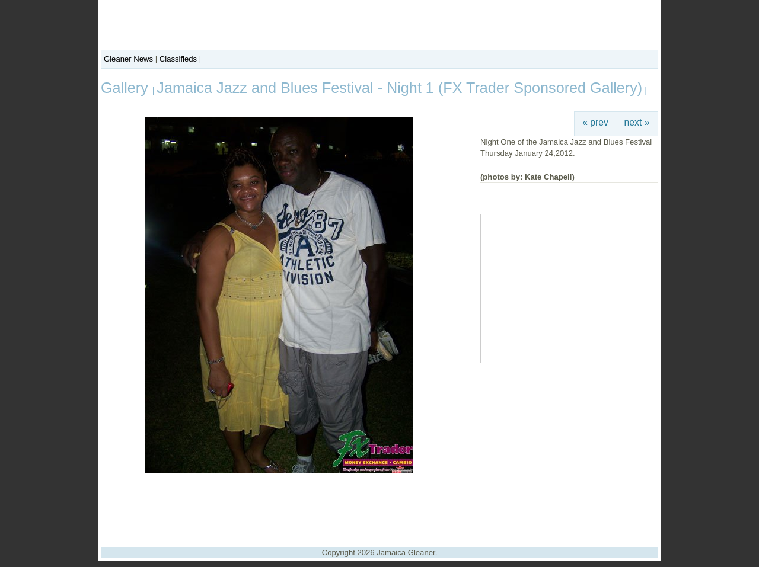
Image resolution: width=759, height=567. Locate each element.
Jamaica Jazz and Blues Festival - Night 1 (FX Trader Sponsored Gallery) (399, 87)
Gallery (126, 87)
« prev (595, 122)
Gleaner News (128, 59)
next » (637, 122)
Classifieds (178, 59)
